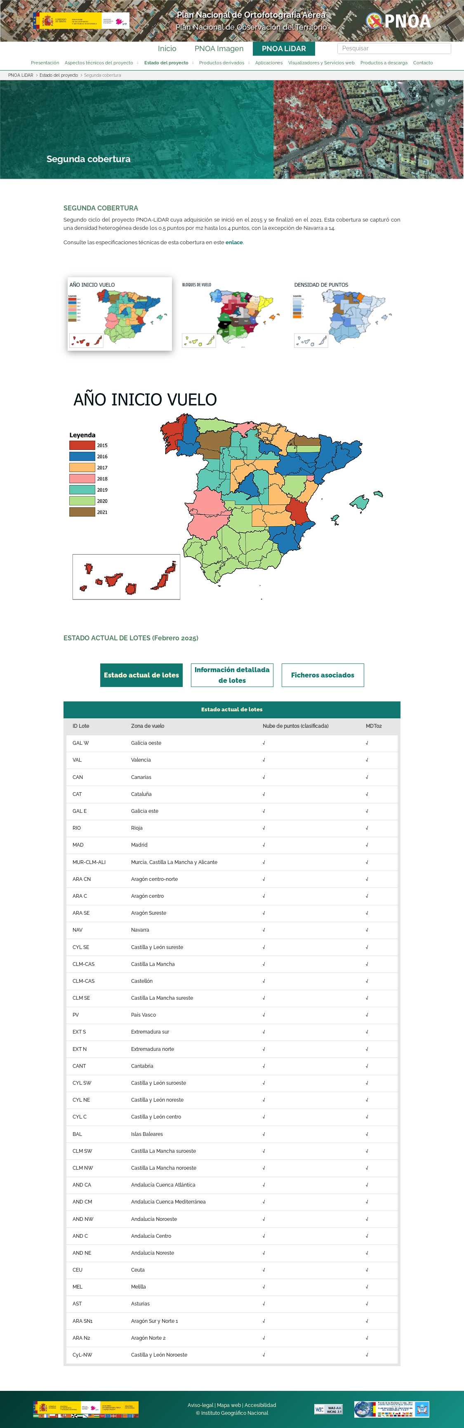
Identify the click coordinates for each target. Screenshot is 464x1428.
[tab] (141, 675)
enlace (234, 242)
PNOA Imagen (219, 48)
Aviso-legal (200, 1405)
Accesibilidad (260, 1405)
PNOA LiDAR (284, 48)
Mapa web (229, 1405)
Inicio (167, 48)
